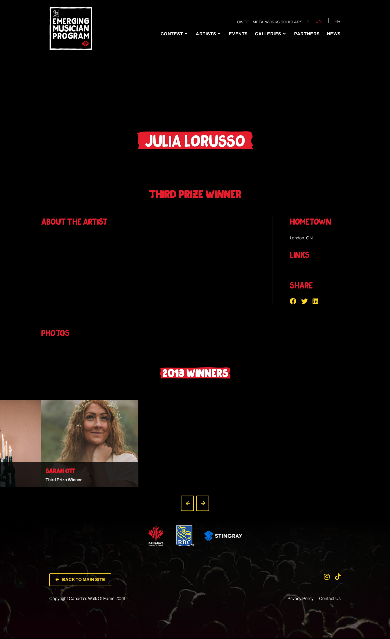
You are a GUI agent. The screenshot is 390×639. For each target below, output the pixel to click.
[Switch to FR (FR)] (334, 21)
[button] (295, 301)
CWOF (242, 22)
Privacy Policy (300, 599)
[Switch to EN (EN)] (314, 21)
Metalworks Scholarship (280, 22)
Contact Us (330, 599)
